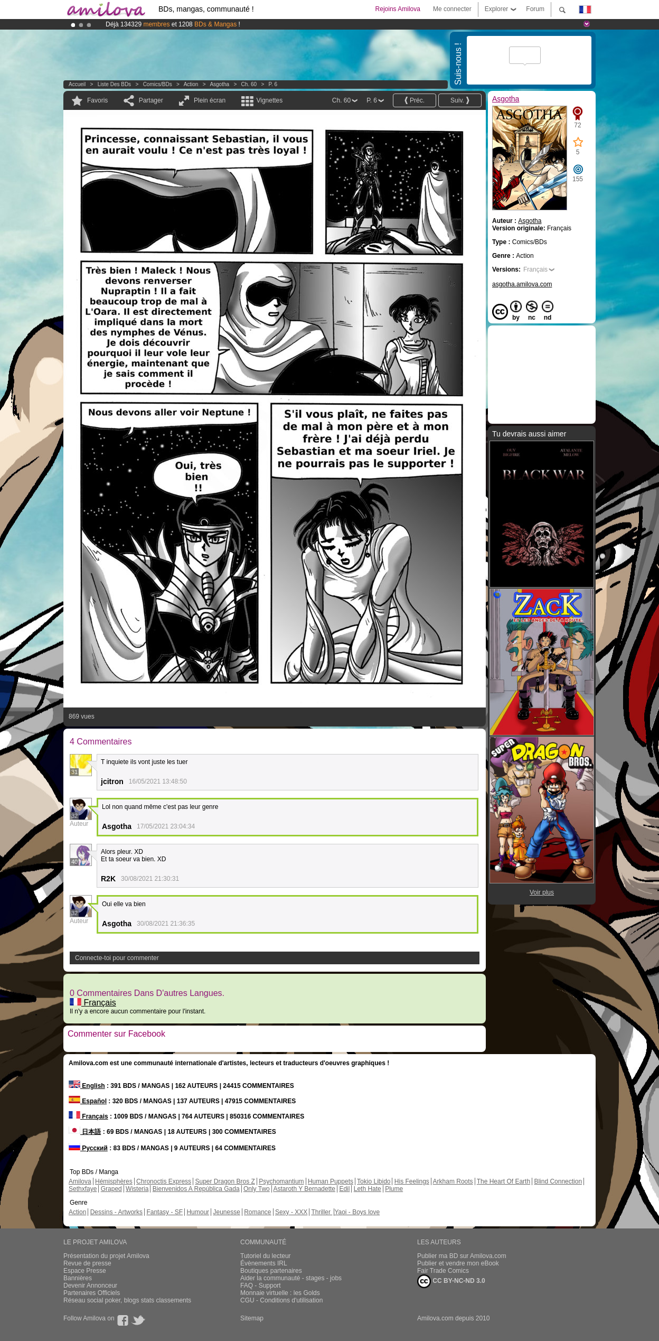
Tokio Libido (373, 1181)
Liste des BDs (114, 84)
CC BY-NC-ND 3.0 (451, 1281)
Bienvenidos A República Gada (196, 1189)
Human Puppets (330, 1181)
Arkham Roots (453, 1181)
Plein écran (209, 100)
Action (191, 84)
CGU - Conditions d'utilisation (281, 1300)
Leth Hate (367, 1189)
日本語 (85, 1131)
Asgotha (219, 84)
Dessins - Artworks (116, 1212)
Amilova (80, 1181)
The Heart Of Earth (503, 1181)
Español (88, 1101)
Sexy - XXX (291, 1212)
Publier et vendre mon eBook (458, 1263)
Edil (344, 1189)
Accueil (77, 84)
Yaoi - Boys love (357, 1212)
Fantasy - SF (164, 1212)
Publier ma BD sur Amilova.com (461, 1256)
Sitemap (251, 1318)
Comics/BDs (157, 84)
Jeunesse (226, 1212)
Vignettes (269, 100)
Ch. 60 (249, 84)
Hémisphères (114, 1181)
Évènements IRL (263, 1263)
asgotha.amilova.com (522, 284)
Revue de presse (87, 1263)
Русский (88, 1148)
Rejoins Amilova (397, 9)
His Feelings (411, 1181)
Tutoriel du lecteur (265, 1256)
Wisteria (137, 1189)
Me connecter (452, 9)
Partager (151, 100)
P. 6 (273, 84)
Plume (394, 1189)
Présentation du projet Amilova (106, 1256)
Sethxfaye (83, 1189)
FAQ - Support (260, 1285)
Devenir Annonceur (90, 1285)
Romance (257, 1212)
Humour (197, 1212)
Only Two (256, 1189)
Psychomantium (281, 1181)
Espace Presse (84, 1270)
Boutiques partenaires (271, 1270)
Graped (111, 1189)
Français (93, 1002)
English (87, 1085)
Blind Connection (558, 1181)
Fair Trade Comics (443, 1270)
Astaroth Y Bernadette (304, 1189)
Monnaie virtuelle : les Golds (280, 1293)
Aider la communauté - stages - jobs (291, 1278)
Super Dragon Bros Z (225, 1181)
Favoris (97, 100)
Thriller (321, 1212)
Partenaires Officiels (91, 1293)
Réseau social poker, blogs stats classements (127, 1300)
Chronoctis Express (163, 1181)
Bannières (77, 1278)
